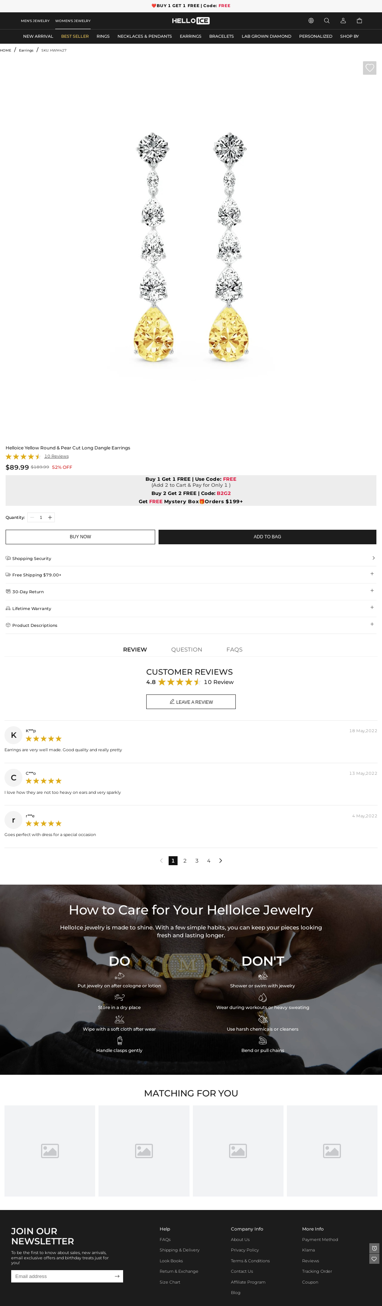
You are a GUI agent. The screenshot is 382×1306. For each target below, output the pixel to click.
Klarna (308, 1250)
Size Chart (170, 1282)
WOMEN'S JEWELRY (73, 21)
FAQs (165, 1239)
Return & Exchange (179, 1271)
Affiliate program (248, 1282)
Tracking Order (317, 1271)
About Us (240, 1239)
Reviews (310, 1261)
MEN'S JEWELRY (35, 21)
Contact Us (242, 1271)
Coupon (310, 1282)
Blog (236, 1292)
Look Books (171, 1261)
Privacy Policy (245, 1250)
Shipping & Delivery (180, 1250)
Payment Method (320, 1239)
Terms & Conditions (250, 1261)
